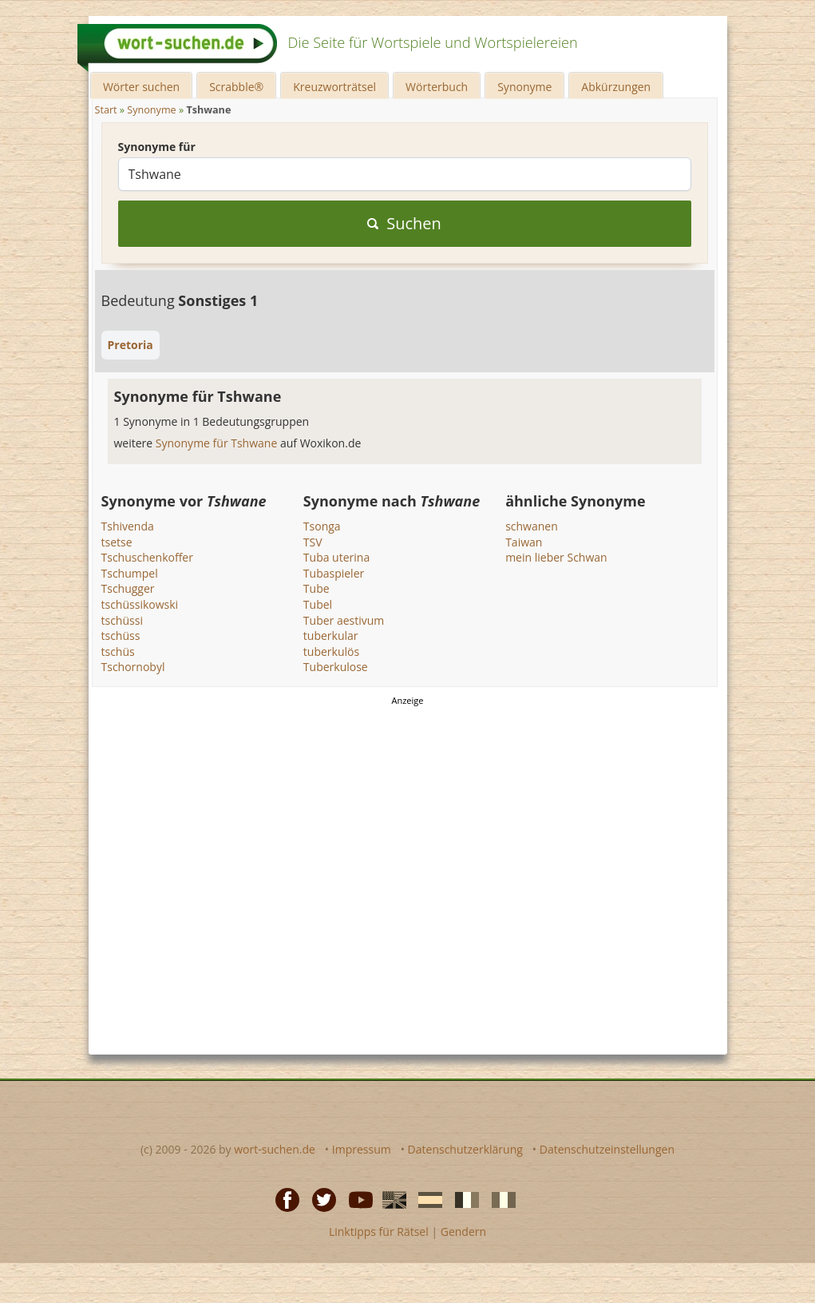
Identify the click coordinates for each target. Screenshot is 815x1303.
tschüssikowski (140, 604)
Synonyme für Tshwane (218, 443)
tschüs (118, 651)
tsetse (117, 542)
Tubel (317, 604)
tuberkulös (331, 651)
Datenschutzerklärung (465, 1149)
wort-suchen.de (274, 1149)
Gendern (463, 1231)
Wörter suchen (141, 86)
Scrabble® (236, 86)
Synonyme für (157, 146)
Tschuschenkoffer (147, 557)
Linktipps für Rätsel (379, 1231)
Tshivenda (127, 526)
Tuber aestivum (343, 620)
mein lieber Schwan (556, 557)
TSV (312, 542)
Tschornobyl (133, 666)
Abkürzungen (616, 86)
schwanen (531, 526)
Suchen (404, 223)
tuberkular (330, 635)
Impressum (361, 1149)
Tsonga (322, 526)
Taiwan (523, 542)
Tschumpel (129, 573)
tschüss (120, 635)
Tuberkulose (335, 666)
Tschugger (128, 588)
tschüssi (122, 620)
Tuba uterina (336, 557)
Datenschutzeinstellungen (607, 1149)
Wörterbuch (437, 86)
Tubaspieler (333, 573)
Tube (316, 588)
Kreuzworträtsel (334, 86)
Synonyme (524, 86)
